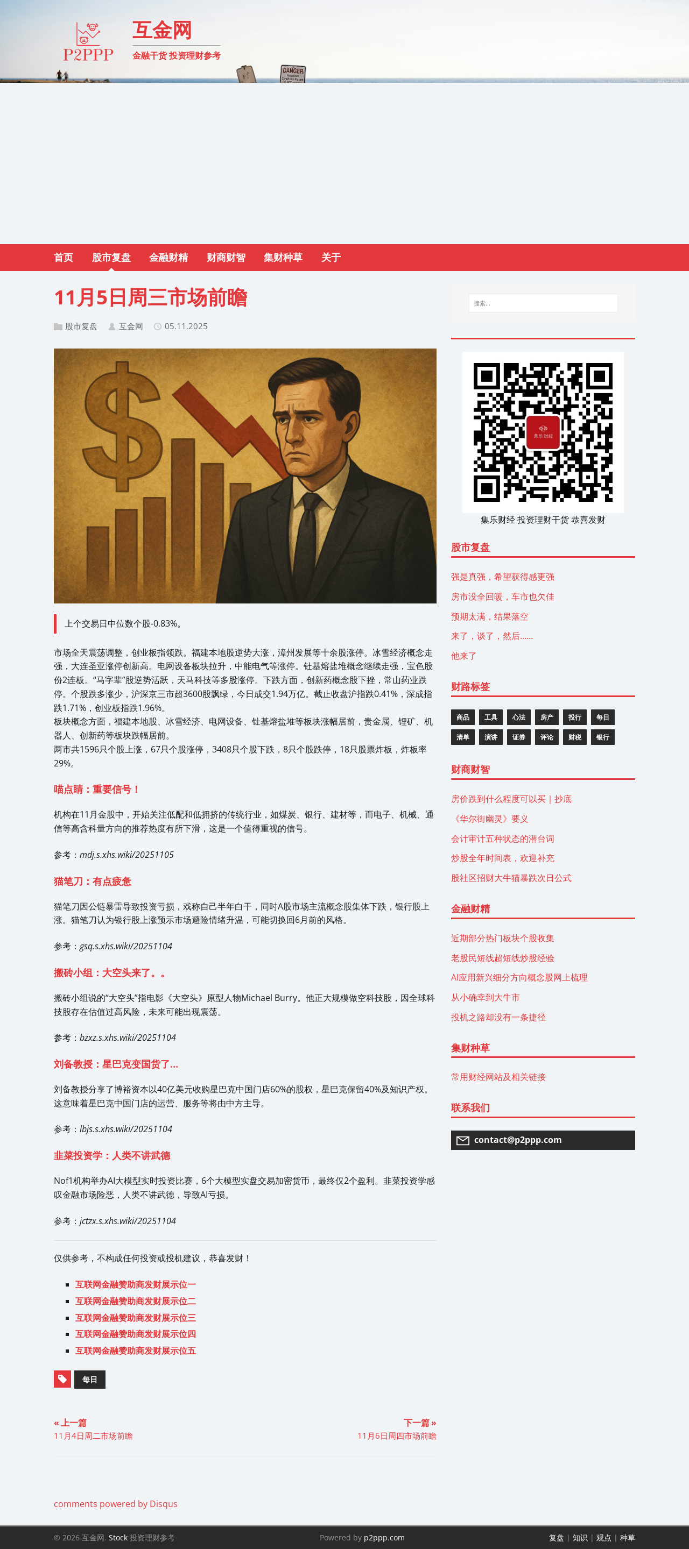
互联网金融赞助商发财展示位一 (135, 1284)
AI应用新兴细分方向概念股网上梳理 (519, 977)
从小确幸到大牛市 (485, 997)
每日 (89, 1379)
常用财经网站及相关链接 (498, 1077)
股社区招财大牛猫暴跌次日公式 (511, 878)
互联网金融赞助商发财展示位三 (135, 1318)
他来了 (464, 656)
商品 (462, 717)
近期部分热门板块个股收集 (502, 938)
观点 (603, 1537)
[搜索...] (543, 303)
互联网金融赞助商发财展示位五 (135, 1350)
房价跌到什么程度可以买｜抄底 (511, 799)
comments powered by (116, 1504)
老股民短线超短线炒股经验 (502, 958)
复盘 (556, 1537)
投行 (574, 717)
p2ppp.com (384, 1537)
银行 (602, 737)
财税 (574, 737)
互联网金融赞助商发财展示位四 (135, 1334)
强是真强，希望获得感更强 (502, 576)
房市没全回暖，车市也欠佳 (502, 596)
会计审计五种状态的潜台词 (502, 838)
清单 (462, 737)
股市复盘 (81, 326)
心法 (518, 717)
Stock (118, 1537)
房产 (546, 717)
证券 (518, 737)
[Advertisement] (344, 163)
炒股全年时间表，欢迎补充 (502, 858)
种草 (627, 1537)
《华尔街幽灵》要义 (490, 819)
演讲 (490, 737)
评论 (546, 737)
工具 (490, 717)
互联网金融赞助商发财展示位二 (135, 1301)
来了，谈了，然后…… (492, 636)
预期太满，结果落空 (490, 616)
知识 (580, 1537)
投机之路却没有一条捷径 (498, 1017)
